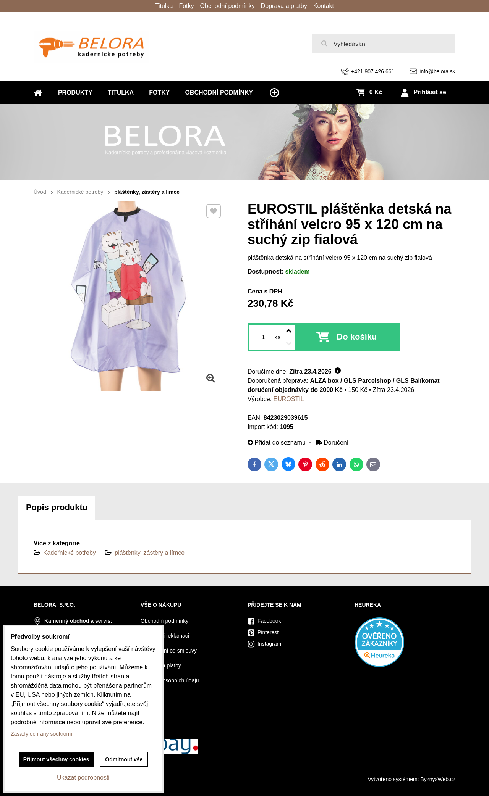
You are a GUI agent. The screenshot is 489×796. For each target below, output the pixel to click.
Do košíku (357, 337)
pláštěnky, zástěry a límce (150, 552)
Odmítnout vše (123, 759)
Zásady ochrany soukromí (41, 734)
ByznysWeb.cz (437, 779)
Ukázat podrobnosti (83, 777)
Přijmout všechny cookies (56, 759)
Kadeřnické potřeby (69, 552)
